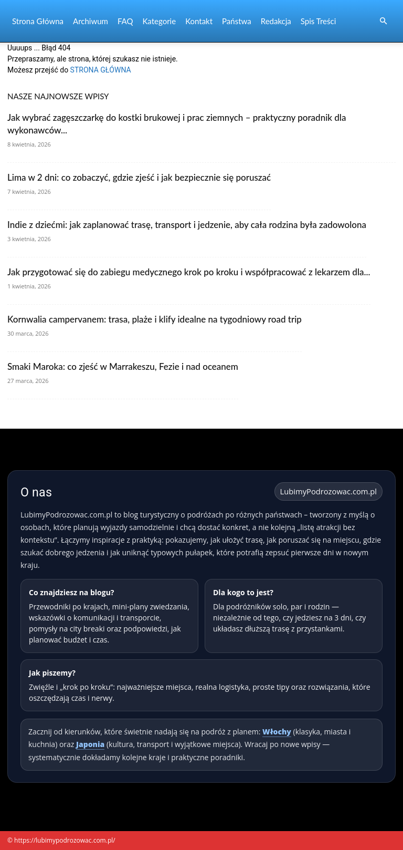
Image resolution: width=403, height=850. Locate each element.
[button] (383, 21)
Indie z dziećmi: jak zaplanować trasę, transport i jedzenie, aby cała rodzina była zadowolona (186, 224)
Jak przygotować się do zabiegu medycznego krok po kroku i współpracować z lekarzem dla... (188, 271)
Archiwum (90, 21)
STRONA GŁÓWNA (100, 70)
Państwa (236, 21)
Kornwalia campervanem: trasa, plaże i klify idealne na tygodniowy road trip (154, 319)
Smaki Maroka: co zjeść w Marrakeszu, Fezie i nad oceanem (122, 366)
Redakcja (276, 21)
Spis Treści (318, 21)
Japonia (90, 744)
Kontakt (199, 21)
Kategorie (159, 21)
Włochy (276, 732)
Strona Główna (37, 21)
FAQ (125, 21)
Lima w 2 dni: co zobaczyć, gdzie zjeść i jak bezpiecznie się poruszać (139, 177)
